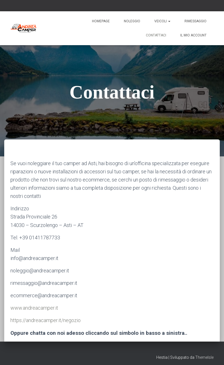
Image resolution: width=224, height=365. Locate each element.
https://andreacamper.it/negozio (45, 320)
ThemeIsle (204, 357)
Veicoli (162, 21)
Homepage (101, 21)
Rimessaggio (196, 21)
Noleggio (132, 21)
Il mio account (193, 35)
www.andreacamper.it (34, 308)
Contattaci (156, 35)
